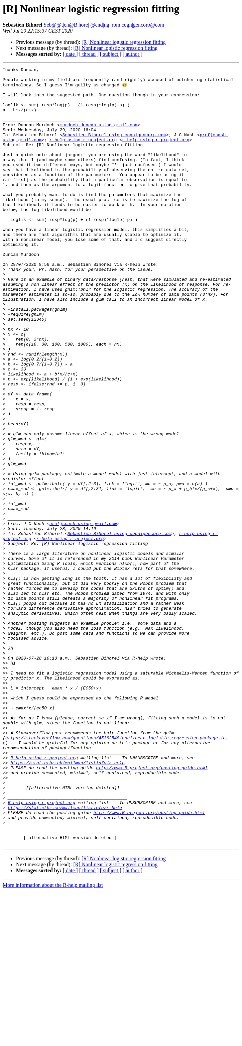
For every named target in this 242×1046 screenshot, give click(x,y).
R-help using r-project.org (44, 896)
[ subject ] (110, 54)
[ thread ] (89, 54)
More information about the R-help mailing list (53, 1040)
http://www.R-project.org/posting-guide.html (151, 908)
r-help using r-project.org (83, 154)
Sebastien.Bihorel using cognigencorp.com (114, 148)
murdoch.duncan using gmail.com (99, 136)
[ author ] (133, 54)
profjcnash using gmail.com (83, 615)
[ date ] (70, 54)
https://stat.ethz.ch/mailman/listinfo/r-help (67, 902)
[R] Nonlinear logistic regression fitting (123, 42)
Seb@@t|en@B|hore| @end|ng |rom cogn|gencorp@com (104, 25)
